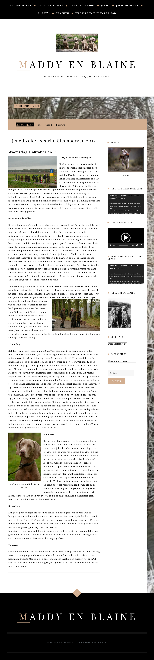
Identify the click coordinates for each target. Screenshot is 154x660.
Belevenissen (21, 5)
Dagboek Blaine (51, 5)
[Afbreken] (137, 245)
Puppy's (60, 125)
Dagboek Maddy (82, 5)
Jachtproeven (127, 5)
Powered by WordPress (60, 642)
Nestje (49, 125)
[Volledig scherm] (140, 245)
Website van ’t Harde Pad (95, 13)
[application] (126, 204)
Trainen (62, 13)
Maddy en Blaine (78, 64)
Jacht (105, 5)
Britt (87, 642)
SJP (39, 125)
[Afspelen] (111, 245)
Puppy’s (44, 13)
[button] (126, 237)
